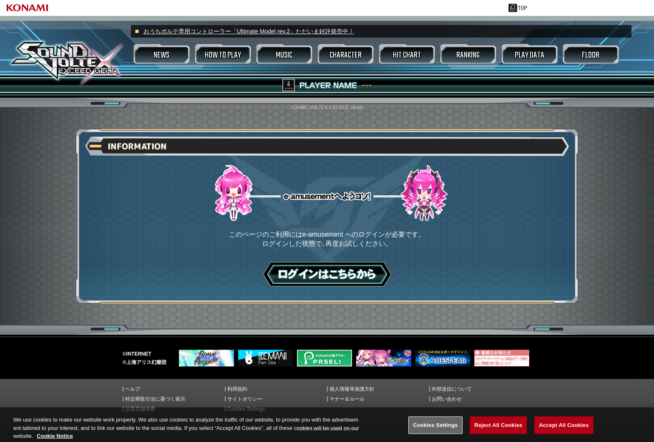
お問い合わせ (447, 399)
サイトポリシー (244, 399)
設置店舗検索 (140, 409)
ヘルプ (132, 388)
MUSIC (284, 55)
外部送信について (452, 388)
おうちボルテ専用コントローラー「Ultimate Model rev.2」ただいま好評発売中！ (248, 31)
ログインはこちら (327, 274)
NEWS (161, 55)
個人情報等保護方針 (352, 388)
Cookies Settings (246, 409)
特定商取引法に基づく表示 (155, 399)
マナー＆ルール (347, 399)
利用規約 (237, 388)
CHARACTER (346, 55)
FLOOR (590, 55)
